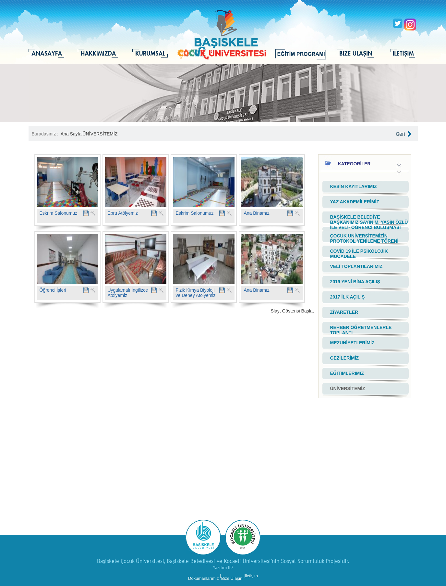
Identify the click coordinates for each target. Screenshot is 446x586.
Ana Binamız (257, 213)
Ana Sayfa (71, 133)
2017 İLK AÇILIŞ (347, 296)
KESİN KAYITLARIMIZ (353, 186)
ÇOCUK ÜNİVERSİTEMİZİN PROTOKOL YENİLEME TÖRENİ (364, 238)
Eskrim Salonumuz (59, 213)
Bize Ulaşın (232, 578)
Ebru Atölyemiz (123, 213)
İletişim (251, 575)
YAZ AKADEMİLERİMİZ (354, 201)
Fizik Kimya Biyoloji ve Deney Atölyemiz (196, 292)
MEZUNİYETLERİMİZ (352, 342)
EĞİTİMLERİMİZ (347, 373)
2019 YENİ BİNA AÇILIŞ (355, 281)
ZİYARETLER (344, 312)
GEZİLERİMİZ (344, 358)
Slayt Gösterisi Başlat (292, 310)
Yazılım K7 (223, 567)
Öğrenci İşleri (53, 290)
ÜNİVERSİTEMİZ (99, 133)
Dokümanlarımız (203, 578)
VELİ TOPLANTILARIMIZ (356, 266)
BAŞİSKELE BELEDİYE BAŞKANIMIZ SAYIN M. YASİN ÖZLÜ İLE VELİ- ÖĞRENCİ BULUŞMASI (369, 222)
